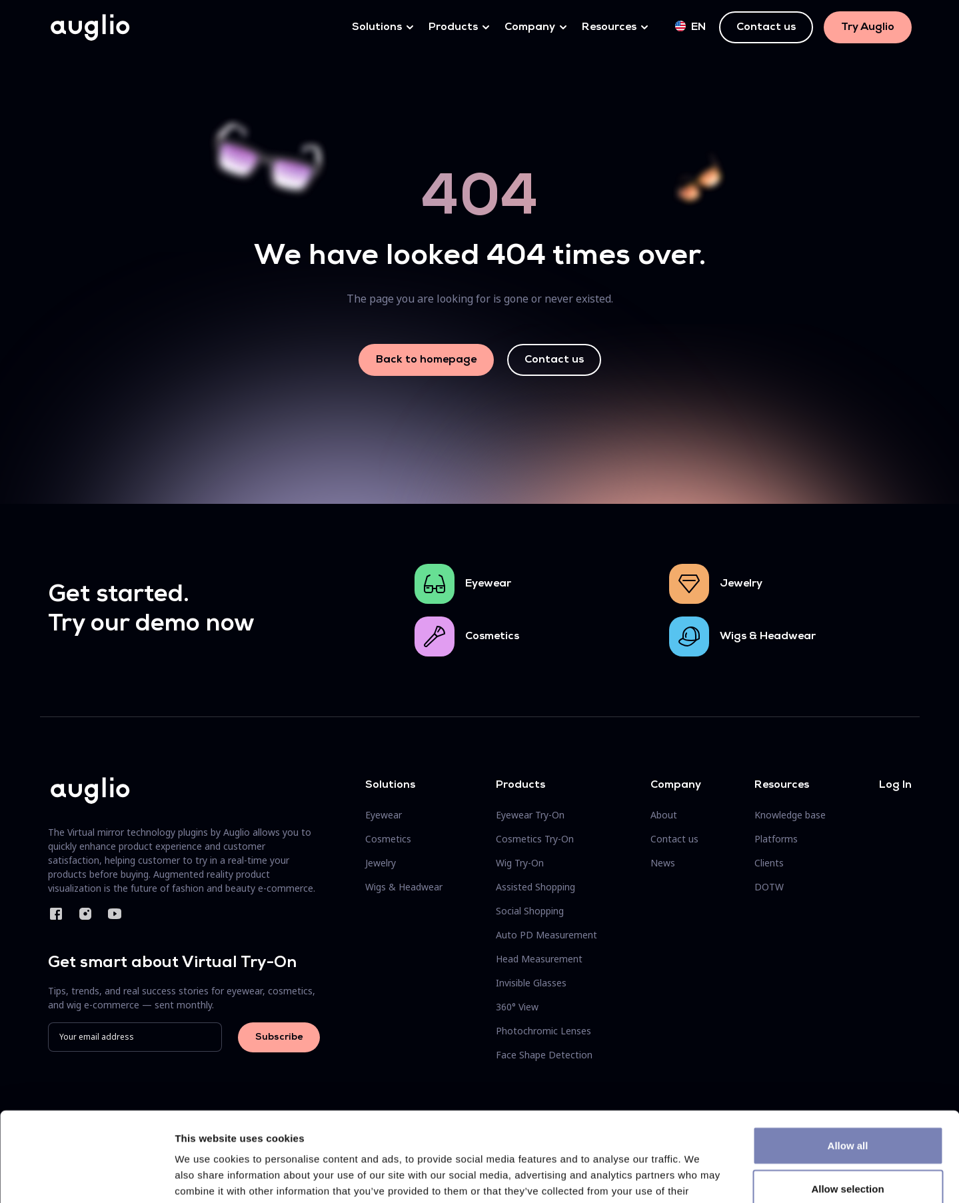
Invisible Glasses (531, 982)
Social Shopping (530, 910)
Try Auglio (867, 27)
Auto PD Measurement (546, 934)
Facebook (56, 914)
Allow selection (847, 1105)
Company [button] (529, 27)
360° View (517, 1006)
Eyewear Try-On (530, 814)
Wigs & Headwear (768, 636)
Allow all (848, 1061)
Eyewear (488, 584)
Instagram (85, 914)
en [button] (690, 27)
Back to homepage (426, 360)
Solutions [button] (377, 27)
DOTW (769, 886)
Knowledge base (790, 814)
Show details (699, 1176)
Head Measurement (539, 958)
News (662, 862)
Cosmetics (492, 636)
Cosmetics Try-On (535, 838)
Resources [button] (609, 27)
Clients (769, 862)
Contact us (766, 27)
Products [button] (453, 27)
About (663, 814)
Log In (895, 785)
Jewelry (741, 584)
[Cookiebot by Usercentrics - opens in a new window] (86, 1177)
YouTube (115, 914)
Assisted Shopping (535, 886)
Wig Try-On (520, 862)
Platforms (776, 838)
